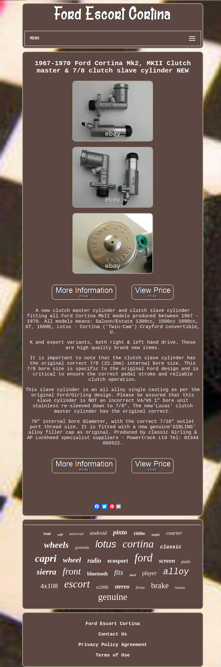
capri (46, 558)
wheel (72, 560)
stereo (122, 586)
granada (82, 547)
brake (160, 585)
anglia (155, 534)
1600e (139, 533)
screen (167, 560)
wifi (60, 534)
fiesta (140, 587)
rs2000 (102, 587)
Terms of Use (113, 655)
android (98, 533)
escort (77, 584)
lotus (105, 544)
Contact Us (112, 634)
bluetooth (97, 573)
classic (170, 547)
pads (185, 561)
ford (144, 558)
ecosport (118, 561)
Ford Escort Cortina (112, 624)
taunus (180, 587)
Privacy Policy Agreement (112, 645)
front (72, 571)
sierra (46, 571)
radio (94, 560)
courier (174, 533)
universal (76, 534)
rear (47, 533)
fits (118, 572)
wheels (56, 545)
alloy (176, 572)
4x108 (49, 586)
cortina (138, 544)
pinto (120, 532)
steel (133, 575)
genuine (112, 597)
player (149, 573)
